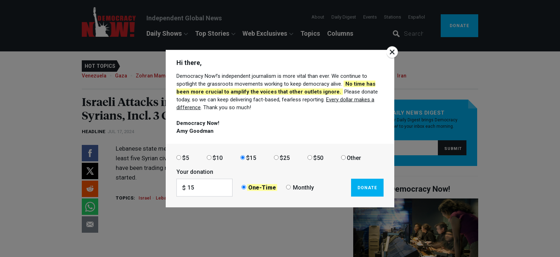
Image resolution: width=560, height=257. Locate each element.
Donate (367, 187)
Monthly (303, 187)
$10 (217, 157)
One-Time (262, 187)
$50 (318, 157)
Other (354, 157)
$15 (251, 157)
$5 (185, 157)
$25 (285, 157)
